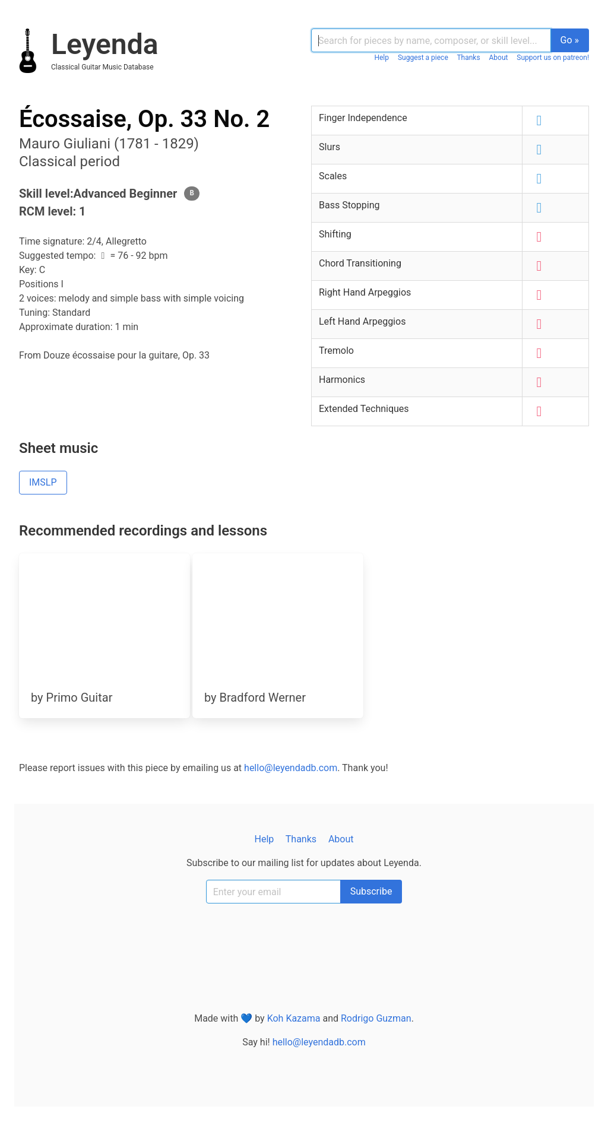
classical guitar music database (102, 67)
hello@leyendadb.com (290, 767)
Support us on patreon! (553, 57)
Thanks (468, 57)
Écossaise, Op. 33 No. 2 (144, 119)
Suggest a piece (423, 57)
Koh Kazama (294, 1018)
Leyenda (104, 44)
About (498, 57)
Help (381, 57)
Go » (570, 40)
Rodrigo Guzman (376, 1018)
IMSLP (43, 482)
